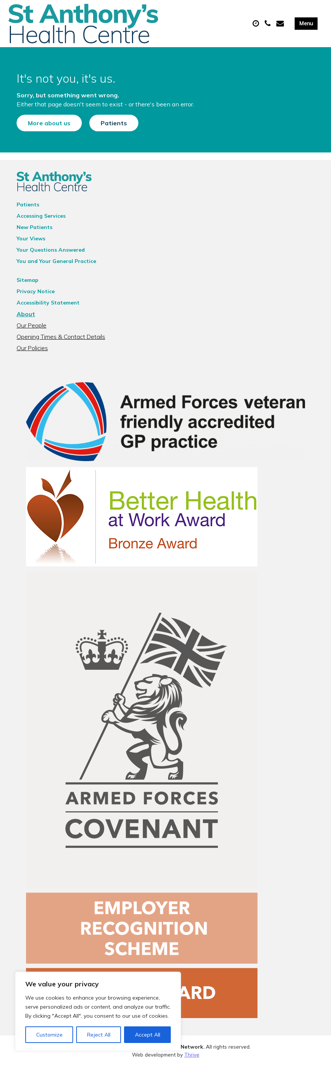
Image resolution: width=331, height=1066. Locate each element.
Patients (114, 123)
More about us (49, 123)
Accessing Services (41, 215)
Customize (49, 1034)
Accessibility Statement (48, 302)
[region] (98, 1011)
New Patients (34, 227)
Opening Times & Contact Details (61, 336)
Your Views (31, 238)
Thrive (191, 1054)
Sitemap (27, 280)
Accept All (147, 1034)
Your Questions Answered (51, 249)
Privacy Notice (36, 291)
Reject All (98, 1034)
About (26, 314)
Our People (31, 325)
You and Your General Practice (56, 261)
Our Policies (32, 348)
